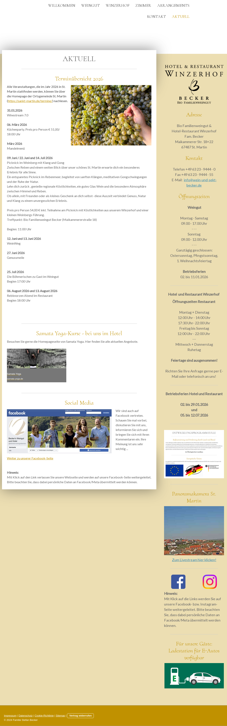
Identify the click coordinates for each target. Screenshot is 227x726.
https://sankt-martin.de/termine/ (30, 101)
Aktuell (180, 16)
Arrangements (173, 5)
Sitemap (60, 715)
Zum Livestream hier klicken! (194, 560)
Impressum (10, 715)
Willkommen (61, 5)
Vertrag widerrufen (80, 715)
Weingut (90, 5)
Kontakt (156, 16)
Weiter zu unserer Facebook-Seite (30, 458)
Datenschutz (26, 715)
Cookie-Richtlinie (44, 715)
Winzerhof (117, 5)
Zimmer (143, 5)
